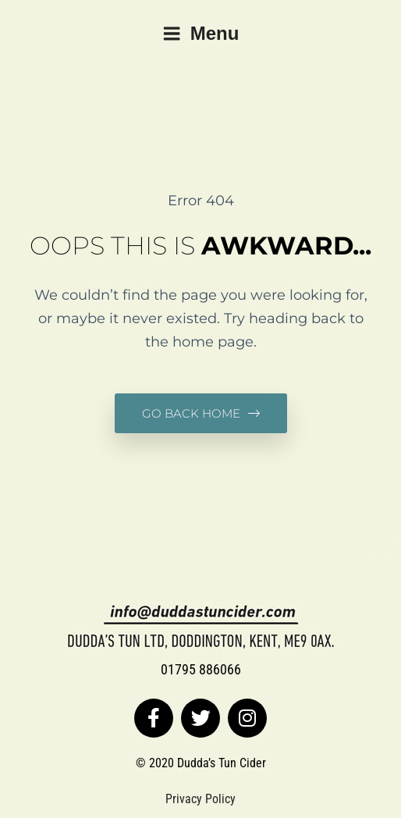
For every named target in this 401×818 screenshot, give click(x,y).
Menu (201, 33)
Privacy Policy (200, 798)
